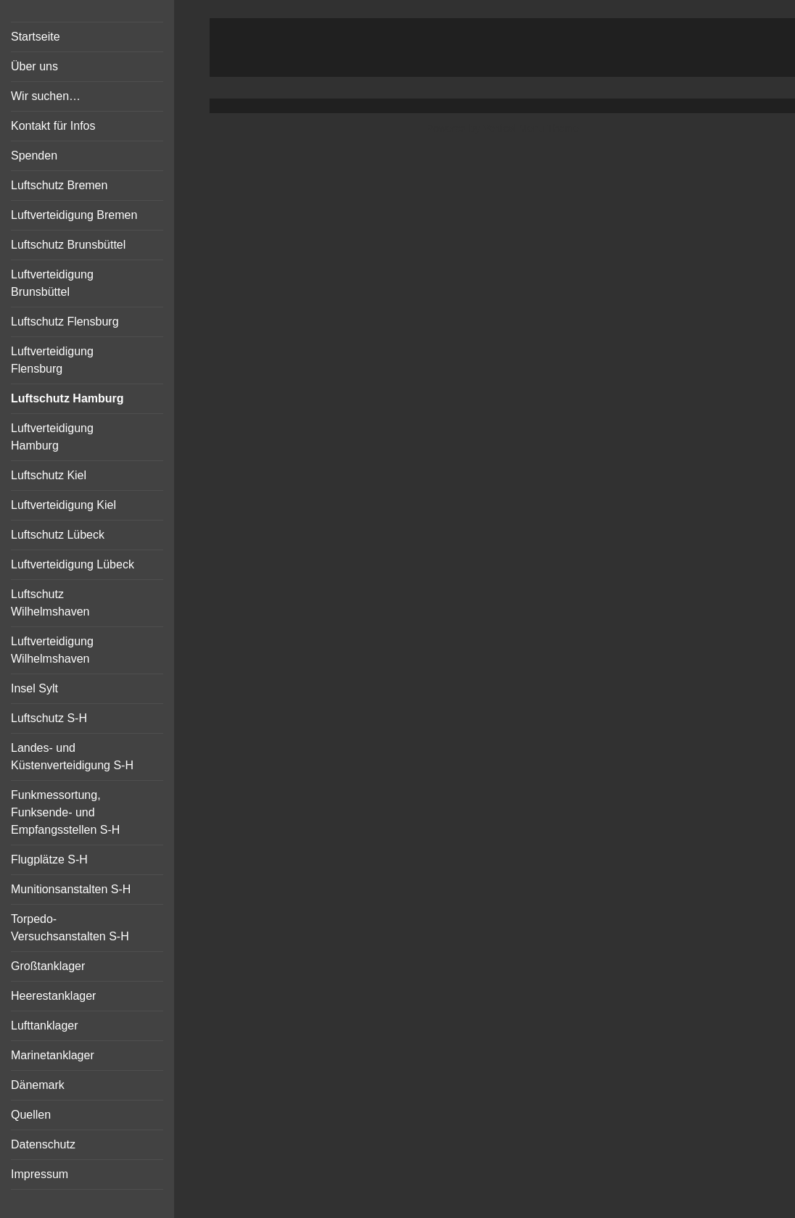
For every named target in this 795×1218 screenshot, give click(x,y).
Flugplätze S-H (49, 859)
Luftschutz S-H (49, 718)
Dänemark (38, 1085)
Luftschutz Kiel (48, 475)
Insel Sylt (34, 688)
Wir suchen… (46, 96)
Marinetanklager (52, 1055)
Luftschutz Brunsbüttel (68, 245)
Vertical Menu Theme (531, 128)
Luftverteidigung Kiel (63, 505)
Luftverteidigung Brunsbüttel (52, 283)
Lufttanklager (44, 1025)
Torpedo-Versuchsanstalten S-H (70, 927)
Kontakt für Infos (53, 126)
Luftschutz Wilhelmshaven (50, 603)
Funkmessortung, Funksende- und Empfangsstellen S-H (65, 812)
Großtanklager (48, 966)
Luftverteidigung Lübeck (72, 564)
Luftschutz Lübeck (57, 535)
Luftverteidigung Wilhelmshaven (52, 650)
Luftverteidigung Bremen (74, 215)
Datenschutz (43, 1144)
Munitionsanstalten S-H (71, 889)
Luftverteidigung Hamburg (52, 437)
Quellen (31, 1115)
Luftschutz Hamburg (67, 398)
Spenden (34, 155)
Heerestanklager (53, 996)
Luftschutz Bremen (59, 185)
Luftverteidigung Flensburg (52, 360)
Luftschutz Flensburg (65, 321)
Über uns (34, 66)
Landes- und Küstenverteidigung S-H (72, 756)
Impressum (39, 1174)
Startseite (35, 36)
